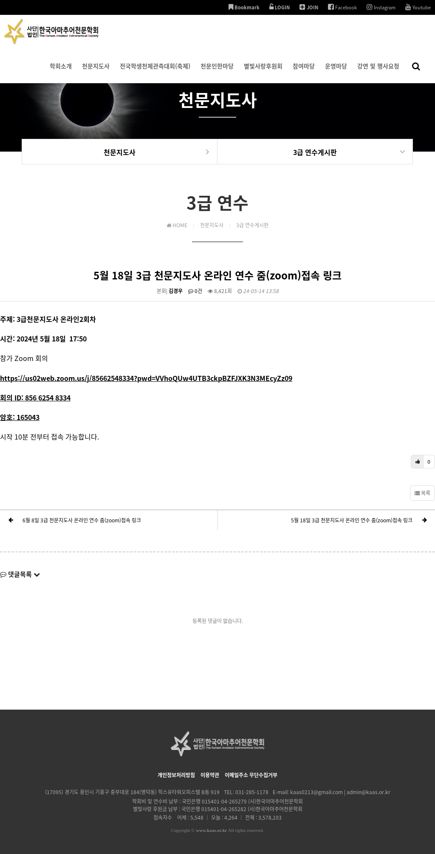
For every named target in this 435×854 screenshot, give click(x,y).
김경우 (176, 291)
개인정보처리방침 (176, 775)
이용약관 (210, 775)
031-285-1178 (251, 792)
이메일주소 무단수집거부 (251, 775)
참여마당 (304, 72)
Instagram (381, 7)
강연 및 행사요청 (378, 72)
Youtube (418, 7)
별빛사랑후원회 (263, 72)
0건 (195, 291)
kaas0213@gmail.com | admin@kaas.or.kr (340, 792)
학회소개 (61, 72)
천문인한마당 (217, 72)
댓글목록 (20, 574)
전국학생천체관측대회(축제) (155, 72)
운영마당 (336, 72)
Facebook (342, 7)
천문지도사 (96, 72)
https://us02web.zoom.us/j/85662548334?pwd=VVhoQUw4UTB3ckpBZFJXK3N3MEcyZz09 (146, 378)
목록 (422, 493)
